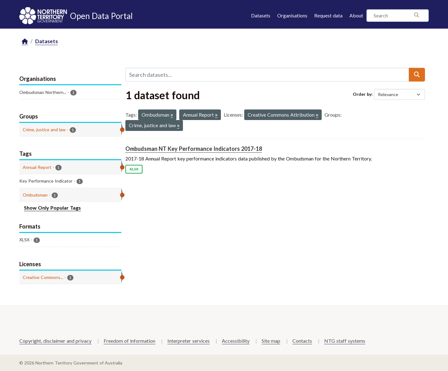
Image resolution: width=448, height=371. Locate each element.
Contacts (302, 341)
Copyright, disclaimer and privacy (55, 341)
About (356, 15)
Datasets (260, 15)
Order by (362, 94)
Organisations (292, 15)
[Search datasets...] (267, 74)
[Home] (25, 41)
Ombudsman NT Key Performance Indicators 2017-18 (193, 148)
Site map (271, 341)
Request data (328, 15)
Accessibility (236, 341)
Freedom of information (129, 341)
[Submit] (417, 74)
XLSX (133, 169)
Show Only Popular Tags (52, 208)
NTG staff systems (344, 341)
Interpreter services (188, 341)
